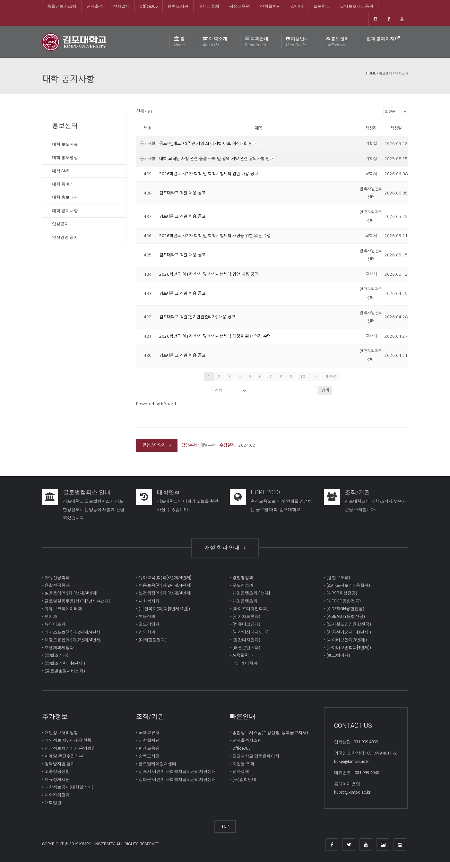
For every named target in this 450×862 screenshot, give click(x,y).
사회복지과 (149, 600)
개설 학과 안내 (225, 547)
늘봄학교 (321, 6)
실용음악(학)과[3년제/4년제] (71, 592)
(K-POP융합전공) (341, 592)
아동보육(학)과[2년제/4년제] (165, 585)
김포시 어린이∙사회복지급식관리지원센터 (177, 771)
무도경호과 (242, 585)
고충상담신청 (57, 771)
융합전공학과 (57, 585)
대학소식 (401, 73)
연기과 (51, 616)
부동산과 (147, 616)
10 (302, 377)
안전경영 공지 (65, 237)
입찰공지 (60, 223)
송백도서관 (178, 6)
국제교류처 (208, 6)
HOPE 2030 (265, 492)
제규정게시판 (57, 779)
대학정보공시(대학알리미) (69, 787)
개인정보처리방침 (61, 732)
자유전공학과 (57, 577)
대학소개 (215, 42)
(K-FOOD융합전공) (343, 600)
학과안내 (256, 42)
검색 (325, 390)
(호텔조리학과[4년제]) (65, 662)
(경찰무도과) (338, 577)
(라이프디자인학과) (250, 608)
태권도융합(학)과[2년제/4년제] (73, 639)
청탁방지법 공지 (60, 763)
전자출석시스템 (247, 740)
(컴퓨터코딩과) (246, 624)
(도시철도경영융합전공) (348, 624)
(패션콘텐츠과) (246, 647)
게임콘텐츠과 (244, 600)
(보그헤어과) (338, 655)
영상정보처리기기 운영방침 (70, 748)
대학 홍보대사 (65, 197)
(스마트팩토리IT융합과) (348, 585)
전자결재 (121, 6)
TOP (225, 826)
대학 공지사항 (65, 210)
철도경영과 (149, 624)
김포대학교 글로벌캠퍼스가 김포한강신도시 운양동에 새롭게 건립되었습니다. (93, 509)
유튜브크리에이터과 (63, 608)
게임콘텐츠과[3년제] (251, 592)
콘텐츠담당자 (157, 445)
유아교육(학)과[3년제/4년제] (165, 577)
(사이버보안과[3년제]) (346, 639)
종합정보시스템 (61, 6)
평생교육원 (239, 6)
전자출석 (94, 6)
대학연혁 (168, 492)
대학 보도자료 (65, 144)
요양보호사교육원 (356, 6)
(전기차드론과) (246, 616)
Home (371, 73)
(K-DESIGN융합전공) (345, 608)
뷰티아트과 (55, 624)
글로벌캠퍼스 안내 (86, 492)
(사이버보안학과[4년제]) (348, 647)
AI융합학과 (242, 655)
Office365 (149, 6)
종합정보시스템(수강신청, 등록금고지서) (270, 732)
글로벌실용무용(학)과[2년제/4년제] (77, 600)
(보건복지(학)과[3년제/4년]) (164, 608)
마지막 (330, 377)
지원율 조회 (243, 763)
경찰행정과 (242, 577)
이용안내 (297, 42)
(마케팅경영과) (153, 639)
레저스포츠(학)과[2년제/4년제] (73, 631)
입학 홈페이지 (383, 38)
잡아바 (297, 6)
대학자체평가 (57, 794)
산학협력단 (270, 6)
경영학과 (147, 631)
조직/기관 (357, 492)
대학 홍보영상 (65, 157)
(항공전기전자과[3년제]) (348, 631)
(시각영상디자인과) (250, 631)
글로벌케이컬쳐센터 (157, 763)
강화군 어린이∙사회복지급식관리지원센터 (177, 779)
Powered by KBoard (156, 404)
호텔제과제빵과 (59, 647)
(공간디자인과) (246, 639)
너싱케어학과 (244, 662)
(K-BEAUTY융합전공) (345, 616)
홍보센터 (337, 42)
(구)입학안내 (244, 779)
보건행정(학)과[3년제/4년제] (165, 592)
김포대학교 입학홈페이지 (255, 756)
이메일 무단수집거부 (64, 756)
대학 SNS (60, 170)
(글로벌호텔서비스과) (65, 670)
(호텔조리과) (56, 655)
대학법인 (53, 802)
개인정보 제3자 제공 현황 (68, 740)
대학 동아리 (63, 184)
